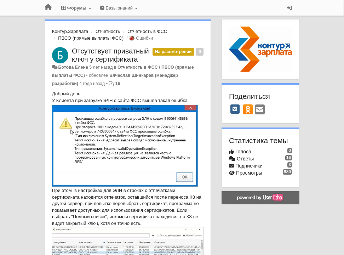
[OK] (248, 109)
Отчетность (108, 31)
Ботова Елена (73, 67)
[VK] (235, 109)
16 (117, 83)
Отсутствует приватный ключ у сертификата (110, 55)
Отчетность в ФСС (147, 31)
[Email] (260, 110)
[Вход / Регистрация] (289, 8)
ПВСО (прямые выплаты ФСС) (91, 38)
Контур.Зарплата (70, 31)
